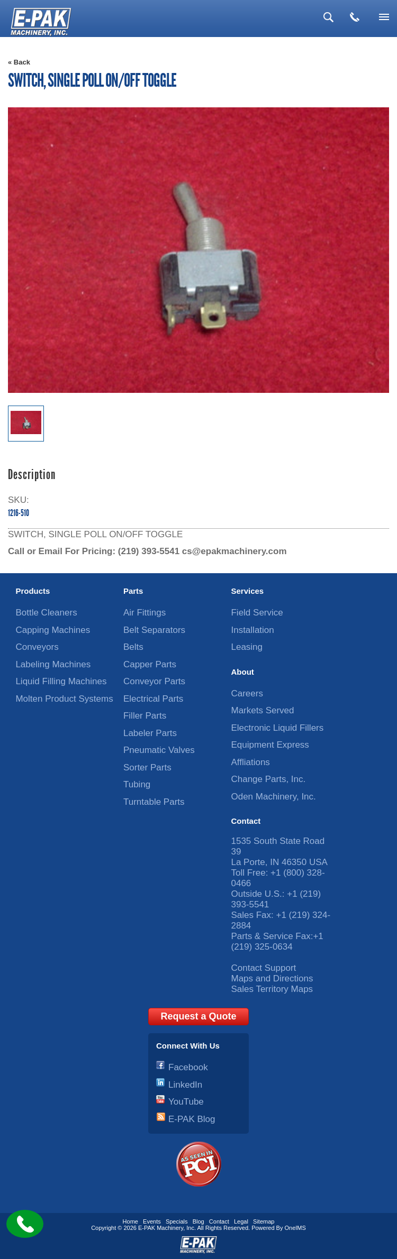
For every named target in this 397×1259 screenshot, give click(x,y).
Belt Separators (154, 630)
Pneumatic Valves (159, 750)
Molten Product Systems (64, 699)
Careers (247, 693)
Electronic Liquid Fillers (277, 728)
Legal (241, 1221)
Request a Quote (198, 1016)
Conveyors (36, 647)
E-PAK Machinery (160, 1228)
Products (32, 590)
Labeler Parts (150, 733)
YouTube (186, 1102)
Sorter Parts (147, 767)
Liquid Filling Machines (60, 681)
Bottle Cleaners (46, 613)
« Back (19, 62)
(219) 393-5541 (148, 551)
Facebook (188, 1067)
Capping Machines (52, 630)
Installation (252, 630)
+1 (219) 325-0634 (277, 941)
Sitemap (263, 1221)
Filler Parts (144, 716)
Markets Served (262, 710)
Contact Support (263, 968)
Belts (133, 647)
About (242, 671)
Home (130, 1221)
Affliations (250, 762)
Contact (245, 820)
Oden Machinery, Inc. (273, 797)
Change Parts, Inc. (268, 779)
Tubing (136, 784)
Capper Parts (149, 664)
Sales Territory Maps (272, 989)
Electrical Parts (153, 699)
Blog (198, 1221)
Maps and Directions (272, 978)
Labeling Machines (53, 664)
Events (152, 1221)
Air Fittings (144, 613)
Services (247, 590)
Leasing (247, 647)
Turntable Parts (154, 802)
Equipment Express (270, 745)
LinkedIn (185, 1085)
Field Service (257, 613)
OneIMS (295, 1228)
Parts (133, 590)
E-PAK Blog (191, 1119)
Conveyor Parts (154, 681)
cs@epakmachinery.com (234, 551)
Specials (177, 1221)
